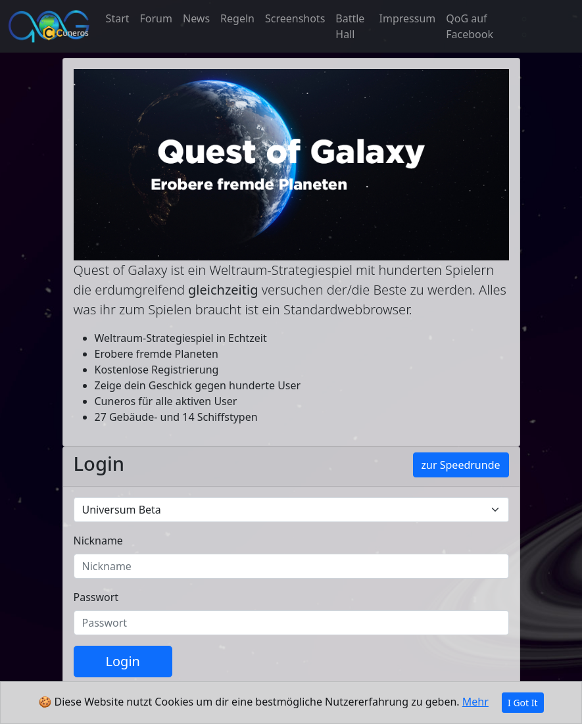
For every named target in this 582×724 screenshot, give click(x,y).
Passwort (96, 597)
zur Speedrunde (461, 465)
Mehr (475, 701)
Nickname (98, 540)
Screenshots (295, 18)
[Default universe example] (291, 509)
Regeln (237, 18)
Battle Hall (349, 26)
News (196, 18)
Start (118, 18)
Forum (156, 18)
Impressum (407, 18)
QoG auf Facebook (469, 26)
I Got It (523, 702)
